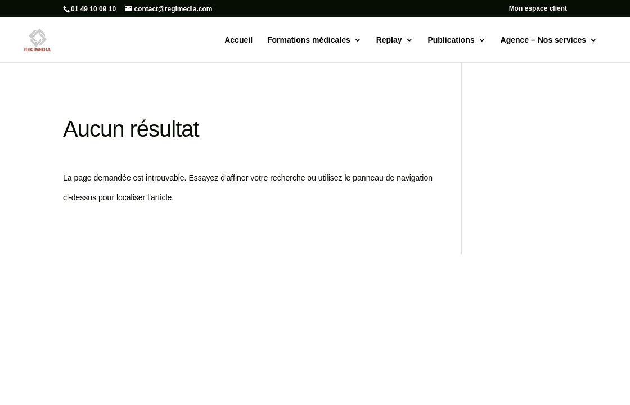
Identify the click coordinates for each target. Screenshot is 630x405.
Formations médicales (308, 40)
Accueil (238, 40)
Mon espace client (538, 8)
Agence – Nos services (544, 40)
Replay (389, 40)
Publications (451, 40)
